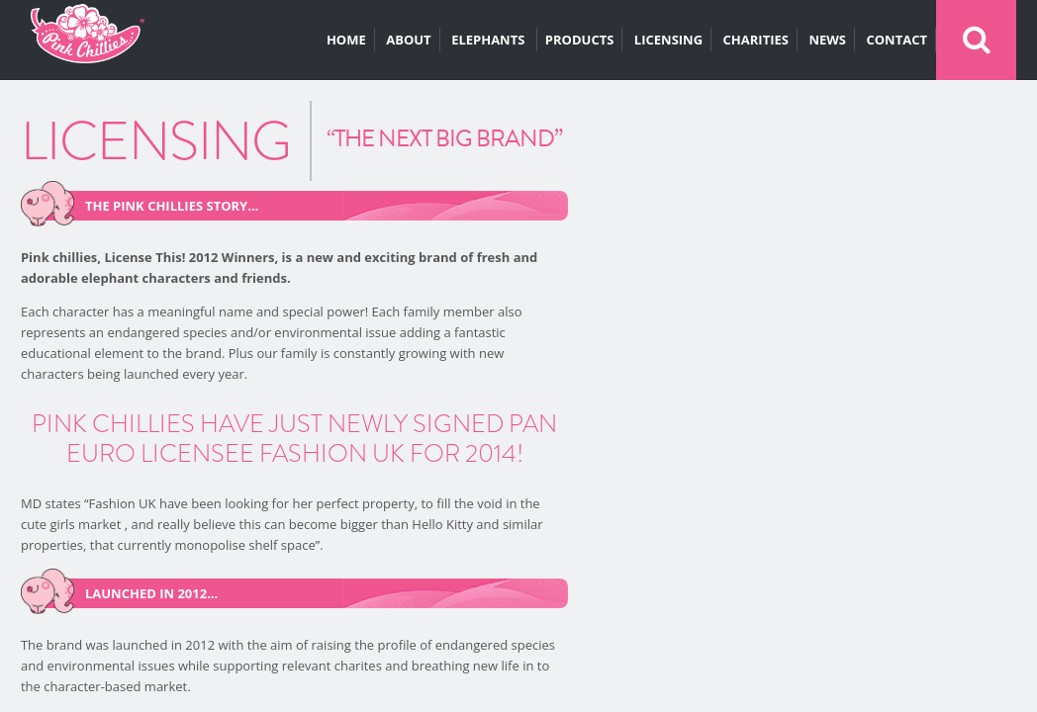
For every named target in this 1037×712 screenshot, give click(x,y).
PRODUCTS (579, 39)
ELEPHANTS (489, 39)
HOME (346, 39)
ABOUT (408, 39)
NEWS (827, 39)
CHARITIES (756, 39)
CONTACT (896, 39)
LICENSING (668, 39)
